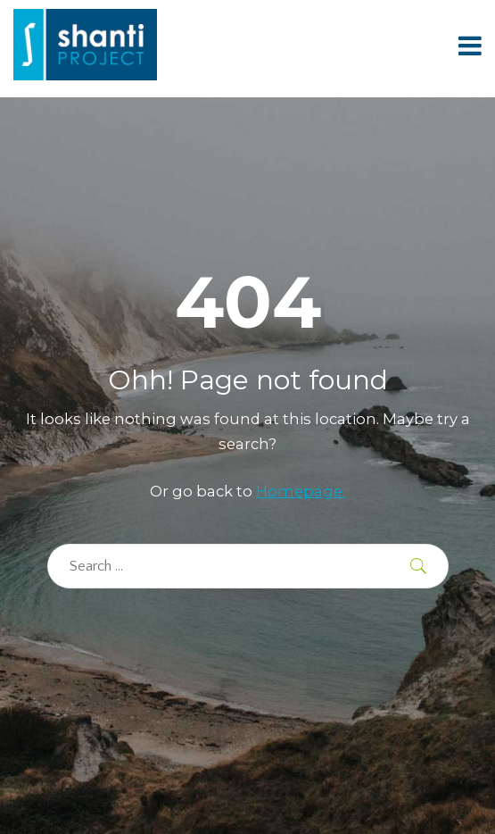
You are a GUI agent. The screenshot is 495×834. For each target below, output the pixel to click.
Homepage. (300, 491)
